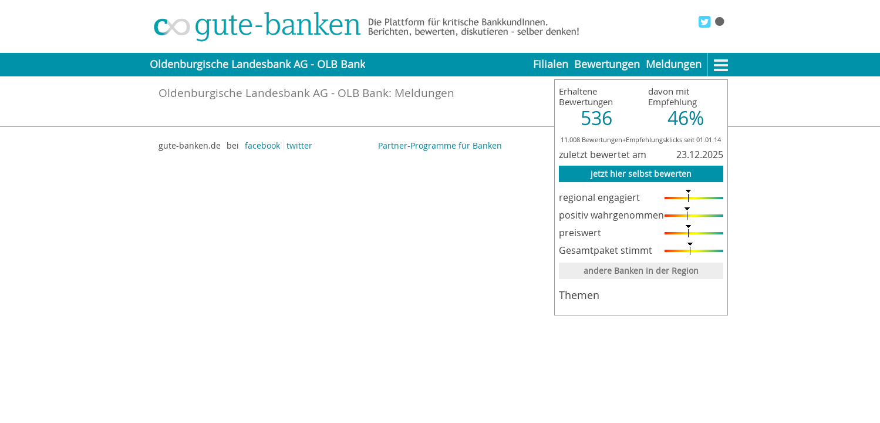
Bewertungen (607, 64)
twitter (299, 145)
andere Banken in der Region (641, 270)
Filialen (550, 64)
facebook (262, 145)
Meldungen (674, 64)
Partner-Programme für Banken (440, 145)
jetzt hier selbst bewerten (641, 173)
